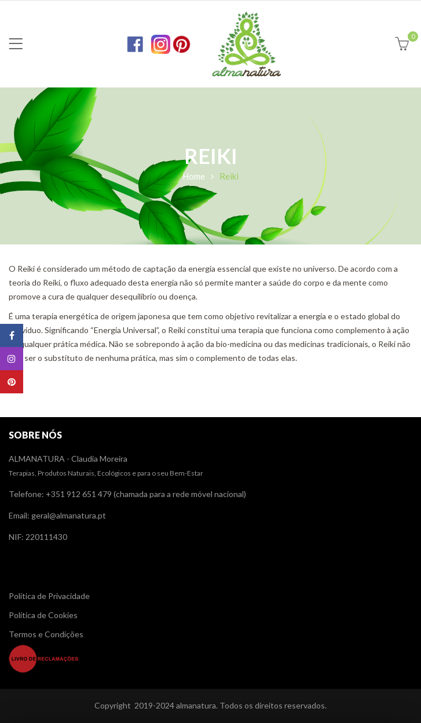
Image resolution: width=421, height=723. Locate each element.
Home (193, 176)
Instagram (12, 358)
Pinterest (12, 381)
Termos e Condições (46, 634)
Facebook (11, 335)
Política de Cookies (43, 615)
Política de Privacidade (49, 596)
